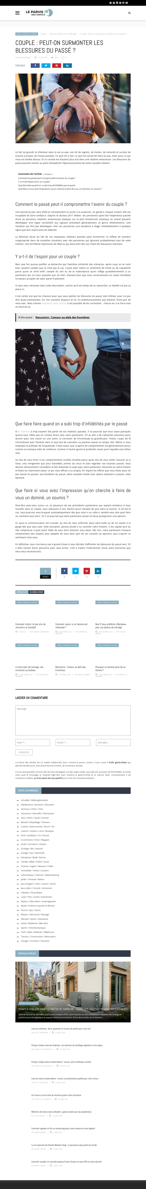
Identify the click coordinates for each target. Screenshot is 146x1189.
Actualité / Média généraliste (34, 800)
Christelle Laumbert (43, 1099)
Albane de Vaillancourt (44, 1049)
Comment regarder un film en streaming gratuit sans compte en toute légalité (63, 1128)
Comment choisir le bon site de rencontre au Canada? (30, 625)
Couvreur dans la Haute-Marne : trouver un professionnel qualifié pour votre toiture (64, 1078)
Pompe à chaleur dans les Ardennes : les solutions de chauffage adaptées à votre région (66, 1045)
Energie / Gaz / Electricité (32, 852)
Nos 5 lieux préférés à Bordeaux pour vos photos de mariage (110, 625)
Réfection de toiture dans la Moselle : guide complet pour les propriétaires (61, 1111)
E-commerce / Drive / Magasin (35, 839)
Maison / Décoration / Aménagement (38, 901)
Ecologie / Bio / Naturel (32, 848)
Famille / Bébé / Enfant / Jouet (35, 861)
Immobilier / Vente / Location (35, 870)
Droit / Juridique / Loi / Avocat (35, 835)
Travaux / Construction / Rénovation (38, 936)
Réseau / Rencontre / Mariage (27, 34)
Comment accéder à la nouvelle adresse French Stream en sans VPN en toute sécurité (66, 1161)
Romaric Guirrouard (41, 632)
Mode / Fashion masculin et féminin (38, 905)
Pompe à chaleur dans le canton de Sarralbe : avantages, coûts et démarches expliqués (73, 1009)
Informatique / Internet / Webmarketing (40, 875)
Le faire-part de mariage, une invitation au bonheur (29, 668)
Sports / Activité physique (33, 927)
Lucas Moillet (40, 1116)
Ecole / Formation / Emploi (33, 844)
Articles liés (22, 592)
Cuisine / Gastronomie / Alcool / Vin (37, 826)
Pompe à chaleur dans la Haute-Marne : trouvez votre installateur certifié (61, 1061)
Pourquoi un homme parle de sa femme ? (110, 668)
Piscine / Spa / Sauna (31, 910)
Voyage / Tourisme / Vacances (35, 940)
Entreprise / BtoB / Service (33, 857)
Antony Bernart (25, 57)
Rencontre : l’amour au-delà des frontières (70, 668)
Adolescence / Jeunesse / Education (37, 804)
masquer (48, 174)
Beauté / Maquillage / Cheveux (35, 822)
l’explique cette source (54, 303)
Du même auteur (36, 592)
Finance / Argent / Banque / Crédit (37, 866)
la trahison (24, 431)
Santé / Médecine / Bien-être (34, 923)
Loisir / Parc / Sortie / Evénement (36, 896)
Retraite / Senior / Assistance (34, 918)
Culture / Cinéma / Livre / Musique (37, 831)
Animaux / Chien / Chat (32, 808)
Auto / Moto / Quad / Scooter (35, 817)
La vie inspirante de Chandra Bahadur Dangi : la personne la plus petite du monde (64, 1145)
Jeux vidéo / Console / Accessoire (36, 888)
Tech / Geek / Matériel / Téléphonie (37, 932)
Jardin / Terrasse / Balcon (32, 879)
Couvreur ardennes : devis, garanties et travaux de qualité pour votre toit (61, 1028)
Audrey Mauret (40, 1132)
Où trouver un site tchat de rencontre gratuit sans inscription (56, 1095)
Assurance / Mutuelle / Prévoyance (37, 813)
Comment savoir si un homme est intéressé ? (71, 625)
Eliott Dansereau (41, 1033)
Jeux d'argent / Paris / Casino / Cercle (38, 883)
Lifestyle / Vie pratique (31, 892)
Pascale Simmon (84, 674)
